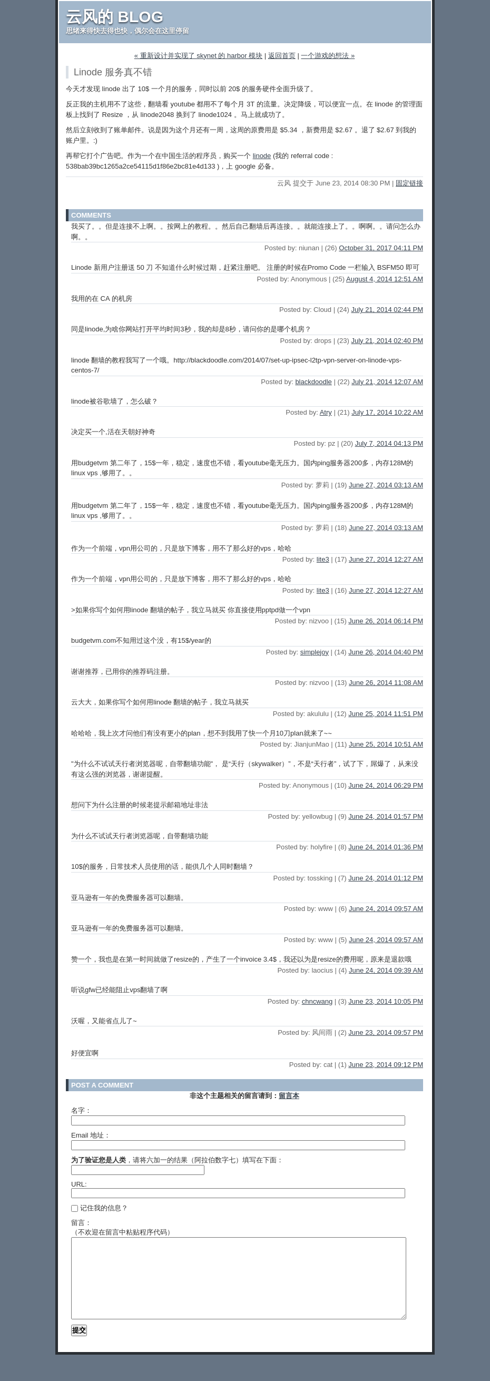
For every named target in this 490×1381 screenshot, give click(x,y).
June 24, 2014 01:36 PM (385, 847)
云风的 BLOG (114, 16)
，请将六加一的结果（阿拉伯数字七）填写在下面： (177, 1160)
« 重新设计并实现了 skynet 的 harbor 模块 (198, 56)
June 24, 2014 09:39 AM (386, 970)
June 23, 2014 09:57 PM (385, 1032)
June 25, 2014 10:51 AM (386, 744)
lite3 (323, 559)
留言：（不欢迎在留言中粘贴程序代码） (122, 1227)
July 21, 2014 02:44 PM (387, 310)
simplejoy (314, 652)
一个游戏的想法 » (328, 56)
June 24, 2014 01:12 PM (385, 878)
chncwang (317, 1001)
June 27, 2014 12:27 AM (386, 559)
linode (262, 156)
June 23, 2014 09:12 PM (385, 1065)
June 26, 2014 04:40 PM (385, 652)
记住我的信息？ (99, 1208)
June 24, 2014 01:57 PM (385, 816)
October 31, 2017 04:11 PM (381, 248)
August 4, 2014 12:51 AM (384, 279)
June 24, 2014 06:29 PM (385, 785)
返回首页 (282, 56)
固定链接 (409, 183)
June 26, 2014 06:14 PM (385, 621)
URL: (79, 1184)
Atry (326, 412)
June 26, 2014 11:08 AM (386, 683)
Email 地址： (91, 1135)
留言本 (289, 1096)
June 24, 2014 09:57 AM (386, 909)
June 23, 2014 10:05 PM (385, 1001)
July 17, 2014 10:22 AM (387, 412)
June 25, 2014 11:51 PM (385, 714)
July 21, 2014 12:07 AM (387, 382)
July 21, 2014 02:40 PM (387, 341)
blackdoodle (313, 382)
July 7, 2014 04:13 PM (389, 443)
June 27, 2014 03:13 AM (386, 485)
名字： (81, 1110)
